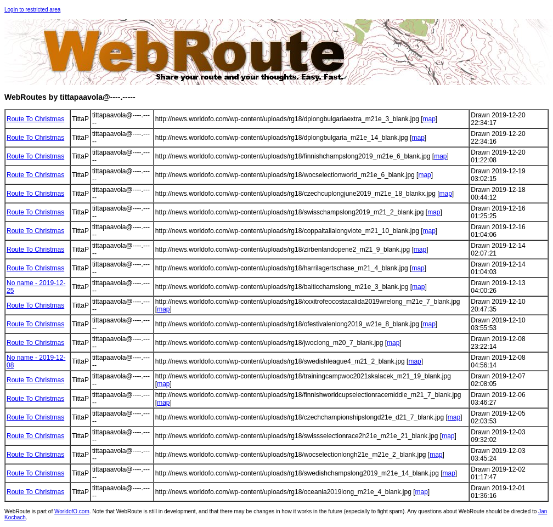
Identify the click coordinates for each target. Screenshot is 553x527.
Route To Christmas (35, 119)
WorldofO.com (71, 511)
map (428, 119)
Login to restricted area (32, 10)
